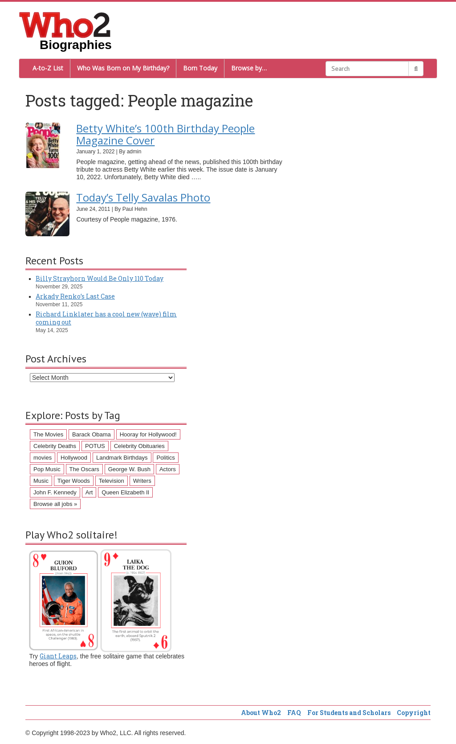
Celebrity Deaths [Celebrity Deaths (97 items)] (54, 446)
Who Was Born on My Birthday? (123, 68)
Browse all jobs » (55, 504)
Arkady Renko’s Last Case (75, 296)
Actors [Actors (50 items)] (167, 469)
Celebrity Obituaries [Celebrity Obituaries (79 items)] (139, 446)
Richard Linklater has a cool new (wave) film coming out (106, 318)
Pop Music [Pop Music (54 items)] (47, 469)
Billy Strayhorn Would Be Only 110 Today (99, 278)
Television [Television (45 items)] (111, 480)
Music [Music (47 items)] (41, 480)
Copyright (414, 712)
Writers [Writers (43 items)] (142, 480)
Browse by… (249, 68)
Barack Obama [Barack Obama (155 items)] (91, 434)
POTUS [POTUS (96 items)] (95, 446)
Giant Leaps (58, 656)
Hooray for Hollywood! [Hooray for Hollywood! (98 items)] (148, 434)
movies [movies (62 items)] (42, 457)
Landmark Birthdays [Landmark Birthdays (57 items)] (122, 457)
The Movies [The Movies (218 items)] (48, 434)
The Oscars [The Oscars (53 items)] (84, 469)
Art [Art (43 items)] (89, 492)
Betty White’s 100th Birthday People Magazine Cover (165, 134)
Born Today (200, 68)
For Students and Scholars (349, 712)
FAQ (294, 712)
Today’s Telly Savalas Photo (143, 197)
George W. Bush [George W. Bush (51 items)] (129, 469)
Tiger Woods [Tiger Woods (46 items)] (73, 480)
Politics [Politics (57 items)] (165, 457)
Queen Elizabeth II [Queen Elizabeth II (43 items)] (125, 492)
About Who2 (261, 712)
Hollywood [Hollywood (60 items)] (74, 457)
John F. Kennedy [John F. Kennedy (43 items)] (55, 492)
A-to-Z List (48, 68)
